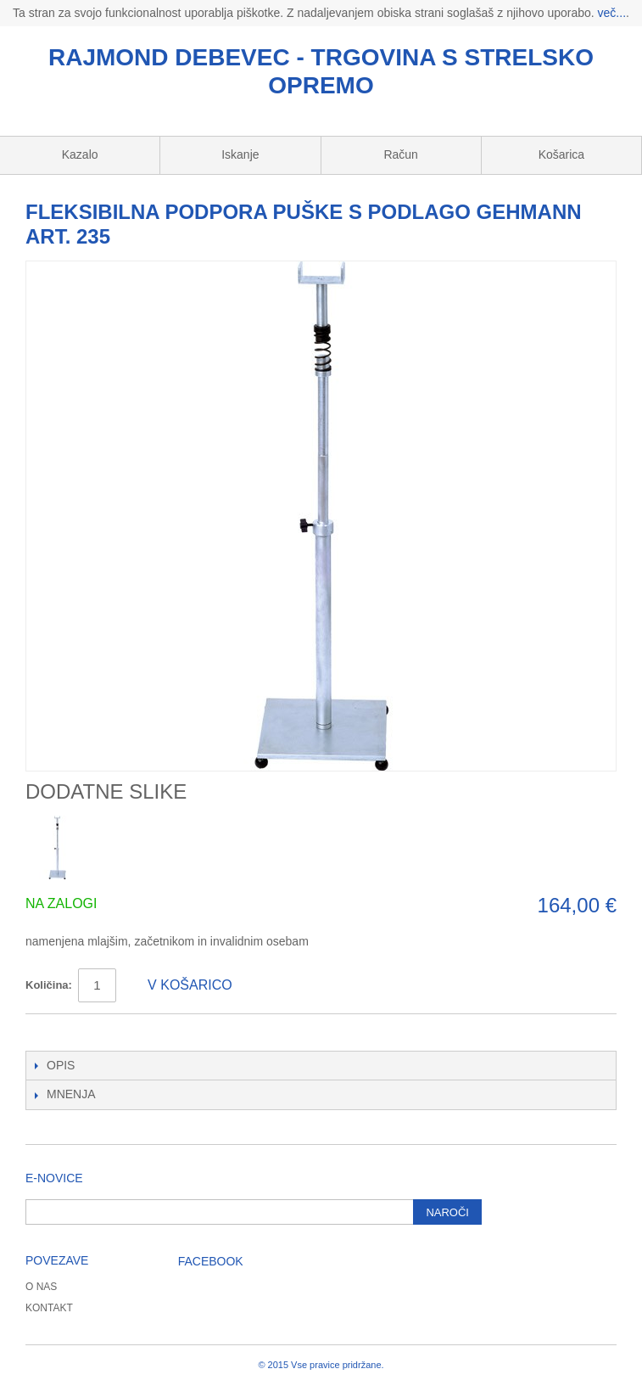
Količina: (48, 985)
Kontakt (49, 1308)
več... (612, 13)
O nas (41, 1287)
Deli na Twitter (89, 1034)
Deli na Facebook (55, 1034)
